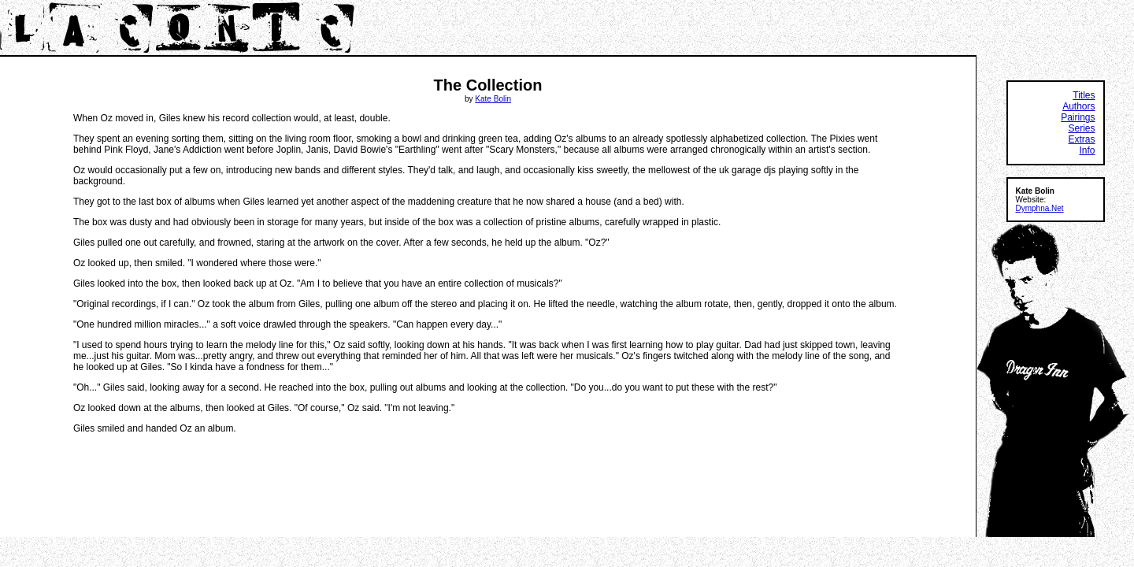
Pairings (1078, 117)
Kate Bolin (493, 98)
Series (1081, 128)
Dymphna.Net (1040, 208)
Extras (1081, 139)
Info (1087, 150)
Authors (1078, 106)
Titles (1084, 95)
